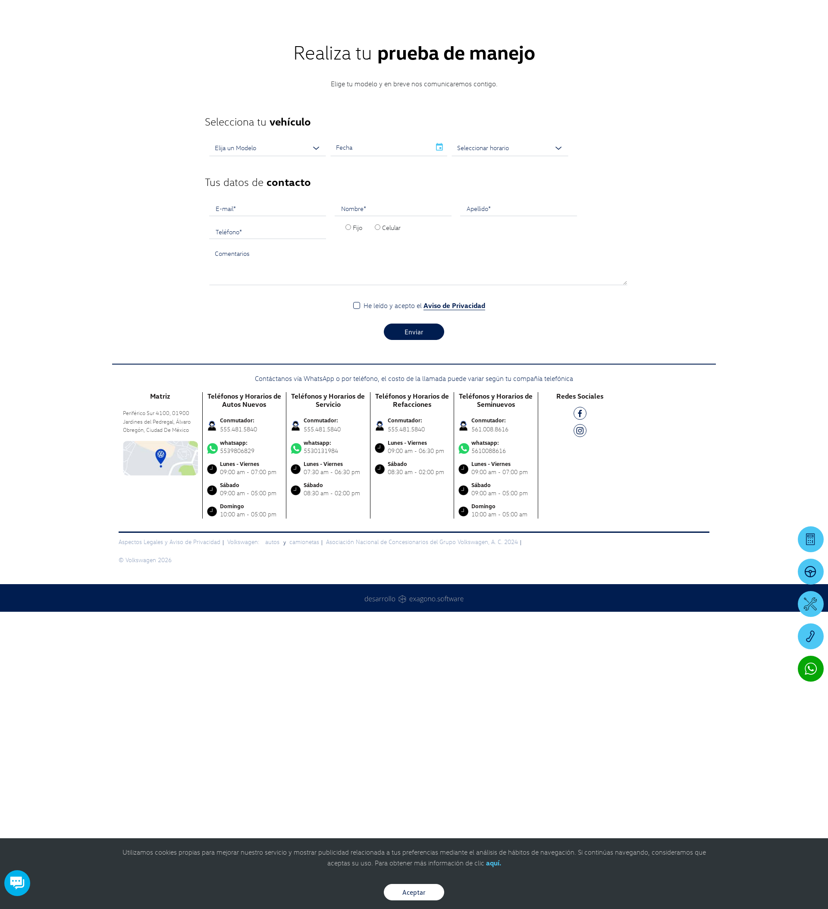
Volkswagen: (244, 682)
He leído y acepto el (424, 446)
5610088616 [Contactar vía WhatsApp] (495, 587)
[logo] (513, 30)
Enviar (414, 472)
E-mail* (226, 349)
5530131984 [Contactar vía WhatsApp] (328, 587)
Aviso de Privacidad (454, 446)
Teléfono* (229, 372)
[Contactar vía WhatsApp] (811, 669)
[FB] (580, 555)
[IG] (580, 572)
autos (273, 682)
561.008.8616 (489, 569)
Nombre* (353, 349)
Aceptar (414, 892)
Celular (391, 368)
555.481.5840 (238, 569)
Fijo (357, 368)
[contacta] (160, 597)
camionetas (304, 682)
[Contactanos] (682, 12)
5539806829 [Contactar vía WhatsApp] (244, 587)
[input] (380, 288)
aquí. (493, 863)
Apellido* (479, 349)
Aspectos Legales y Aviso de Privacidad (169, 682)
